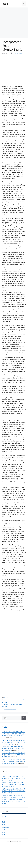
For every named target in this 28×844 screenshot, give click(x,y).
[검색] (24, 718)
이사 (3, 829)
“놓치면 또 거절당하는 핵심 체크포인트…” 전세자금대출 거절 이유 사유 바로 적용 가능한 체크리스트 (13, 784)
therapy (4, 702)
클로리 (5, 3)
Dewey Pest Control (10, 709)
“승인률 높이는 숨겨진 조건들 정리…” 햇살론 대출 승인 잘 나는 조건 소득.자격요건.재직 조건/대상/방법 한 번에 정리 (13, 797)
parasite (11, 700)
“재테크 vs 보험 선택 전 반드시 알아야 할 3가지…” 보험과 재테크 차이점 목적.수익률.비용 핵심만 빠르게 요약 (13, 761)
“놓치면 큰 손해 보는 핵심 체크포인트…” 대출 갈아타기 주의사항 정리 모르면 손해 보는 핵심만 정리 (13, 778)
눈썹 (3, 822)
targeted (22, 700)
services (17, 700)
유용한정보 (5, 827)
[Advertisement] (14, 23)
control (6, 700)
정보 (3, 832)
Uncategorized (6, 817)
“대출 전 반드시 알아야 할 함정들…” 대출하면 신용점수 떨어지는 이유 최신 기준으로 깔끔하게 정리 (13, 791)
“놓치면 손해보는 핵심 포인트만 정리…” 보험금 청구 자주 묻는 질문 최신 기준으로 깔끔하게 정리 (13, 748)
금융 (3, 819)
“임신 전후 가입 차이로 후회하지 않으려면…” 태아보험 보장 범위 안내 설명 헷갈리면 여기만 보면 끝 (13, 742)
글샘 (5, 727)
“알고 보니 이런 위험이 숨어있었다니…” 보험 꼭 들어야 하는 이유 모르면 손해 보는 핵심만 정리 (13, 755)
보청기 (4, 824)
